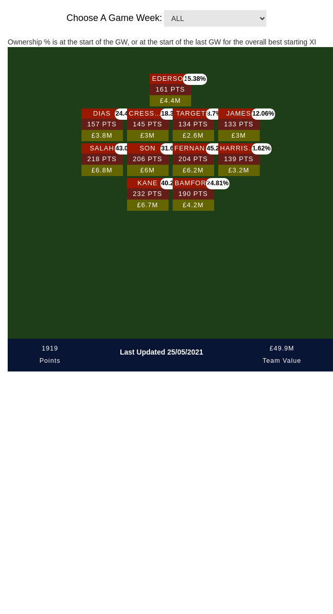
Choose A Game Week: (114, 18)
